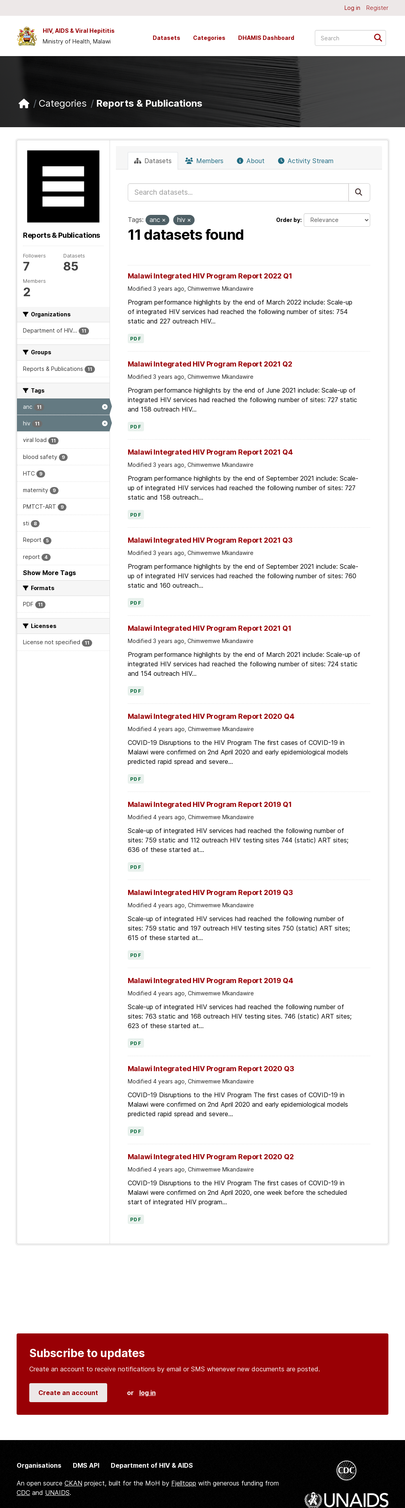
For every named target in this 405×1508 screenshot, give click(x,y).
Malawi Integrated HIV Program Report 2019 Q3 (210, 892)
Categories (209, 37)
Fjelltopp (183, 1483)
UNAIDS (57, 1493)
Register (377, 7)
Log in (352, 7)
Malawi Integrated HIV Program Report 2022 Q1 (210, 276)
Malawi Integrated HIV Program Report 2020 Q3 (211, 1068)
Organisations (39, 1465)
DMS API (86, 1465)
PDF (136, 339)
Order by (288, 219)
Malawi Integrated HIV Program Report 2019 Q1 (210, 804)
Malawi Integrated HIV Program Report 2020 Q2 (211, 1157)
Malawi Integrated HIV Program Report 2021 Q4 (210, 452)
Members (204, 161)
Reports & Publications (149, 103)
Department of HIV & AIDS (152, 1465)
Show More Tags (49, 573)
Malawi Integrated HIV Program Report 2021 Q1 (209, 628)
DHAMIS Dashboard (266, 37)
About (251, 161)
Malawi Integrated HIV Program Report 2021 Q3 (210, 540)
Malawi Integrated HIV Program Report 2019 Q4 (210, 980)
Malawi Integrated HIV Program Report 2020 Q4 (211, 716)
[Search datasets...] (350, 38)
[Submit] (380, 37)
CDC (23, 1493)
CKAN (73, 1483)
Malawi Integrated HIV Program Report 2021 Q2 (210, 364)
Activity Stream (305, 161)
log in (147, 1393)
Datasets (166, 37)
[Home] (24, 103)
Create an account (68, 1393)
